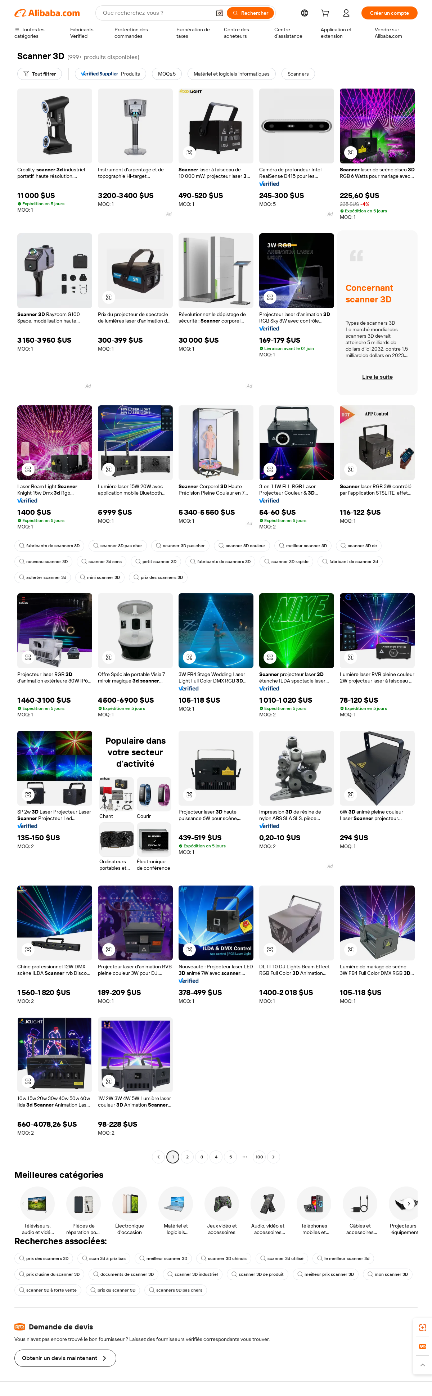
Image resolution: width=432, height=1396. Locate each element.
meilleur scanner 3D (303, 546)
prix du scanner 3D (112, 1290)
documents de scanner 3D (123, 1274)
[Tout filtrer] (39, 74)
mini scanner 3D (100, 577)
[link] (422, 1327)
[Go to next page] (273, 1156)
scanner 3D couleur (242, 546)
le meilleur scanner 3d (343, 1258)
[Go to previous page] (158, 1156)
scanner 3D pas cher (117, 546)
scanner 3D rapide (286, 561)
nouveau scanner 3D (43, 561)
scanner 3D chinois (224, 1258)
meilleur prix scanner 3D (325, 1274)
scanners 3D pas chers (175, 1290)
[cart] (326, 14)
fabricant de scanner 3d (350, 561)
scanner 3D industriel (192, 1274)
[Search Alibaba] (156, 13)
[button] (219, 13)
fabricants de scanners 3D (49, 546)
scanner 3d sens (101, 561)
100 (259, 1156)
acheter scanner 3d (42, 577)
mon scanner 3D (388, 1274)
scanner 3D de (359, 546)
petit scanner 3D (155, 561)
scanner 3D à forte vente (48, 1290)
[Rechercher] (250, 13)
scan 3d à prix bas (104, 1258)
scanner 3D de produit (257, 1274)
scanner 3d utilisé (281, 1258)
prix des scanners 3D (158, 577)
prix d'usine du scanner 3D (49, 1274)
